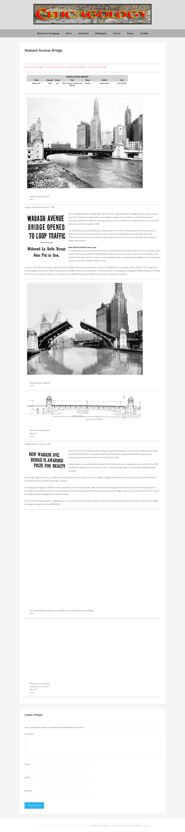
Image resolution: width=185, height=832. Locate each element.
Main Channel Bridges (97, 67)
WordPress (137, 826)
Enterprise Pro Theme (99, 826)
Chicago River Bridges (34, 67)
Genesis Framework (122, 826)
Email (28, 777)
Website (28, 790)
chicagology (92, 16)
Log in (147, 826)
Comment (30, 734)
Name (28, 764)
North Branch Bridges (76, 67)
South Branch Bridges (55, 67)
